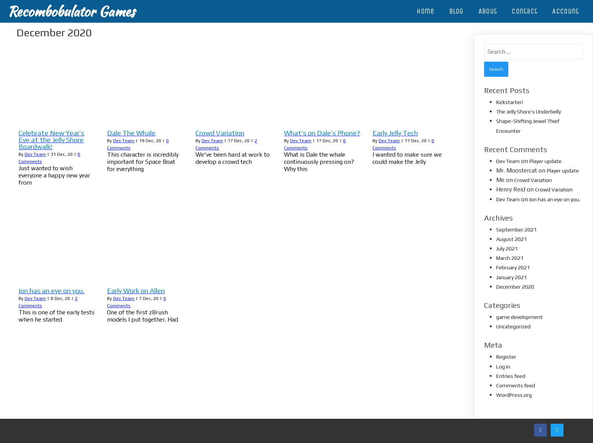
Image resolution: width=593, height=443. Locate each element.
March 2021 (509, 258)
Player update (545, 161)
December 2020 (515, 287)
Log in (503, 367)
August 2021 (511, 239)
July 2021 (507, 249)
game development (519, 317)
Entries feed (510, 376)
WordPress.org (514, 395)
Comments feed (515, 385)
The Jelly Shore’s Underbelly (528, 112)
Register (506, 357)
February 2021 (513, 267)
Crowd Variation (533, 180)
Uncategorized (513, 326)
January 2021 (511, 277)
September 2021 (516, 230)
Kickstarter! (509, 102)
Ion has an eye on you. (554, 199)
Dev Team (35, 154)
